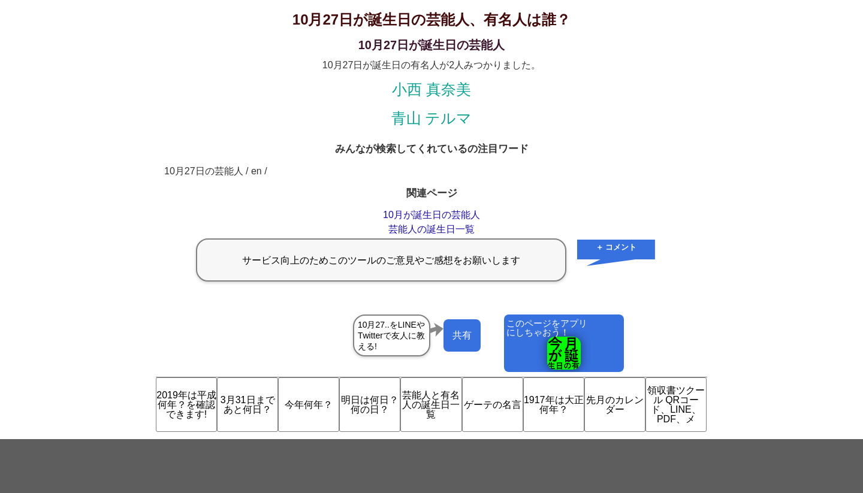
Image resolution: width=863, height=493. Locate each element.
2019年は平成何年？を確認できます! (186, 404)
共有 (462, 335)
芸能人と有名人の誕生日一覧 (431, 404)
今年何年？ (309, 405)
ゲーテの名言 (492, 405)
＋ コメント (616, 247)
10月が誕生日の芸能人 (431, 215)
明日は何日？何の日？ (370, 405)
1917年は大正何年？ (554, 405)
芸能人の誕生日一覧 (431, 229)
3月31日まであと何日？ (248, 405)
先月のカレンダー (615, 405)
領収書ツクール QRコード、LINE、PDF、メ (676, 404)
